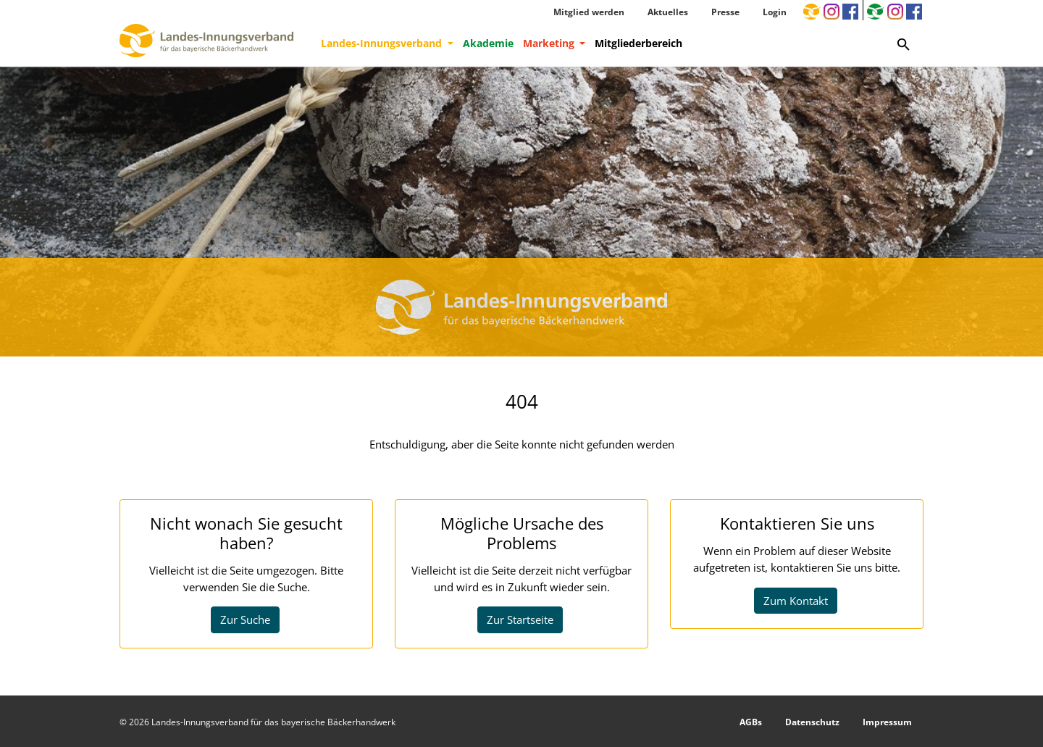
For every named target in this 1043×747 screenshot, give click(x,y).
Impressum (887, 722)
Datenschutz (812, 722)
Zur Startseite (520, 619)
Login (775, 12)
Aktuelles (668, 12)
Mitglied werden (588, 12)
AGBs (751, 722)
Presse (725, 12)
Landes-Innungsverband (383, 43)
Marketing (550, 43)
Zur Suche (245, 619)
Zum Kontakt (795, 600)
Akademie (488, 43)
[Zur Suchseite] (904, 43)
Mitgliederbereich (638, 43)
